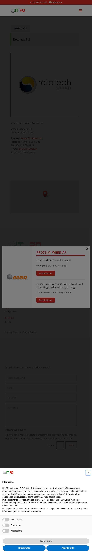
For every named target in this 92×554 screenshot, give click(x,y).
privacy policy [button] (50, 491)
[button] (88, 472)
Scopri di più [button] (46, 541)
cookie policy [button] (55, 497)
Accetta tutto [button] (68, 548)
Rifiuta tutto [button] (24, 548)
